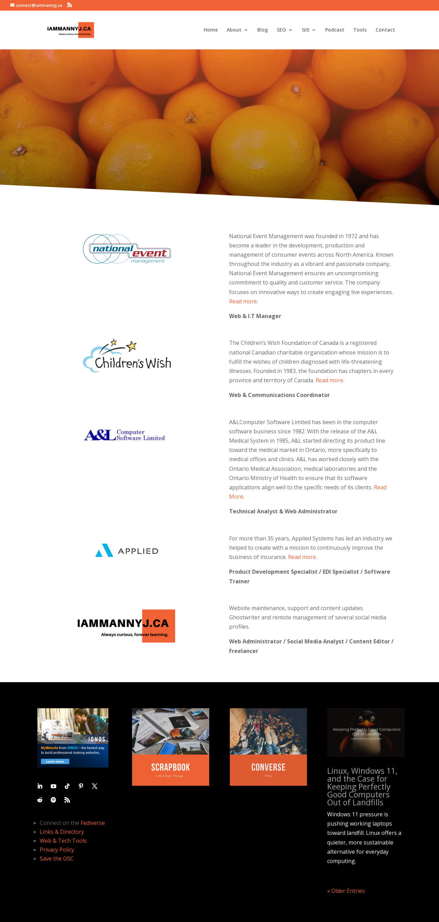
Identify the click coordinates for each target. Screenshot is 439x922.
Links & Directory (62, 832)
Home (211, 30)
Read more (243, 301)
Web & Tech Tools (63, 840)
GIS (305, 30)
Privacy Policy (57, 849)
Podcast (334, 30)
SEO (281, 30)
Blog (262, 30)
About (234, 30)
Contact (385, 30)
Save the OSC (57, 858)
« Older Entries (346, 891)
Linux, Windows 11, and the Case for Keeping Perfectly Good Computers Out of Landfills (362, 786)
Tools (360, 30)
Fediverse (93, 823)
